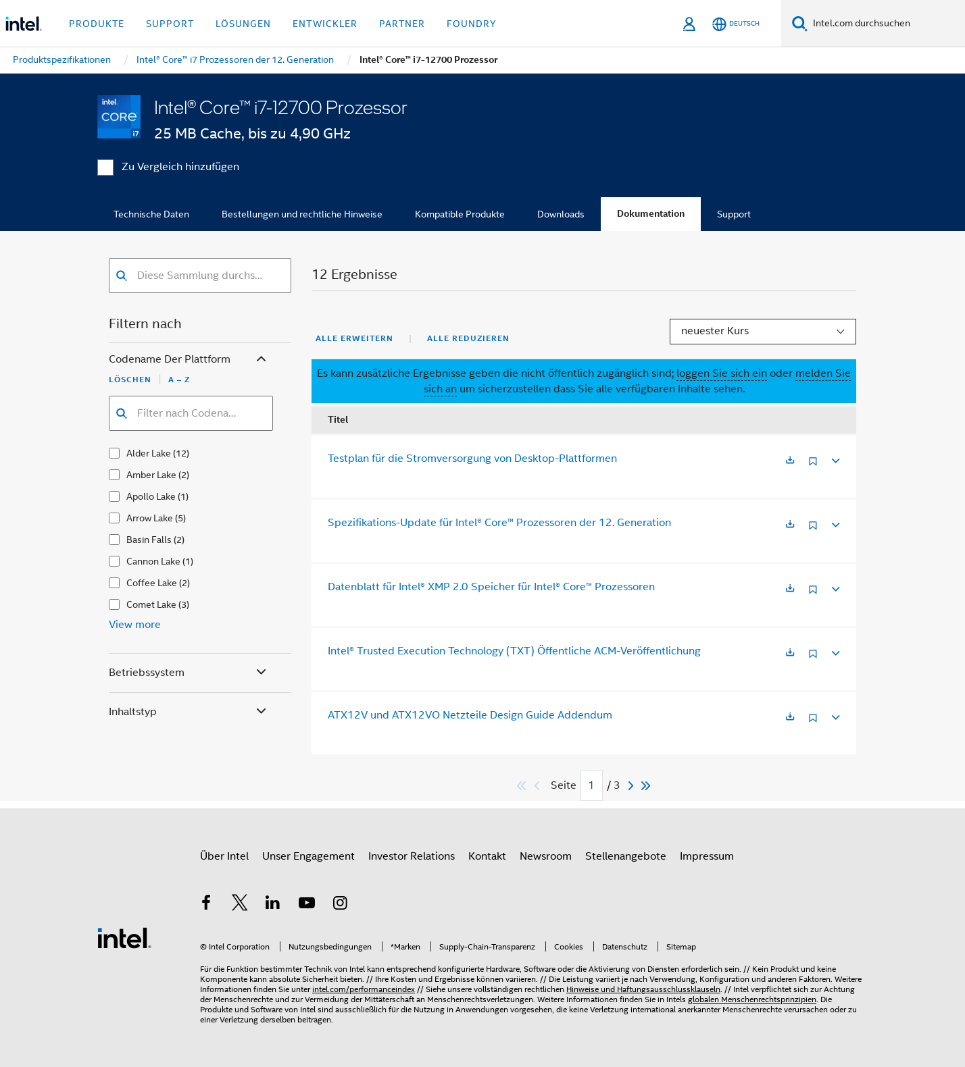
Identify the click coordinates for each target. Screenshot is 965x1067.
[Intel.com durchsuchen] (886, 24)
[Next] (632, 785)
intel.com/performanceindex (363, 989)
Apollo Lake (151, 496)
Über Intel (224, 856)
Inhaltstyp (189, 712)
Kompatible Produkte (460, 214)
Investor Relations (411, 856)
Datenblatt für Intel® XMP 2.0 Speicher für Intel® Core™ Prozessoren (491, 587)
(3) (183, 604)
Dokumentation (651, 213)
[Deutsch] (736, 24)
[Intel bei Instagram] (339, 905)
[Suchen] (800, 23)
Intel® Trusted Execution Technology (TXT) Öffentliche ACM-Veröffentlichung (514, 651)
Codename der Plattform (189, 359)
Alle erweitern (354, 338)
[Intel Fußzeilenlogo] (124, 937)
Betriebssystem (189, 673)
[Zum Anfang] (522, 785)
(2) (183, 475)
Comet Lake (151, 604)
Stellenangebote (625, 856)
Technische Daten (151, 214)
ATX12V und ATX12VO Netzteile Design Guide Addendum (470, 715)
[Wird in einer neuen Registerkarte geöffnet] (790, 461)
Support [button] (170, 24)
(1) (183, 496)
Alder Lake (148, 453)
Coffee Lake (151, 583)
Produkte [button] (96, 24)
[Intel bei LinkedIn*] (273, 905)
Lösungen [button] (243, 24)
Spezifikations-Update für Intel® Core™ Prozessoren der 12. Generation (499, 522)
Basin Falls (149, 540)
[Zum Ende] (646, 785)
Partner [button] (402, 24)
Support (734, 214)
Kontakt (487, 856)
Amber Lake (151, 475)
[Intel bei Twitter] (239, 905)
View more (135, 624)
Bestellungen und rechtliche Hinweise (302, 214)
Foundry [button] (472, 24)
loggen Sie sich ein (721, 373)
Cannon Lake (153, 561)
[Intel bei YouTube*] (306, 905)
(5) (180, 518)
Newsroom (546, 856)
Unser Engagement (308, 856)
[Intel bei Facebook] (206, 905)
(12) (181, 453)
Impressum (707, 856)
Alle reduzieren (468, 338)
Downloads (561, 214)
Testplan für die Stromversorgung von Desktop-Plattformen (472, 458)
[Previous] (539, 785)
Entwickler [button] (325, 24)
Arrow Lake (149, 518)
